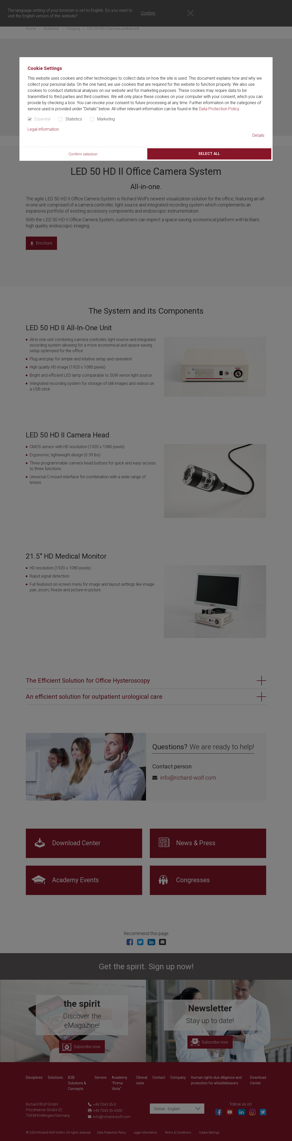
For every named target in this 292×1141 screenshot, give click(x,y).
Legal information (43, 129)
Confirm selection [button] (83, 154)
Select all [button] (209, 154)
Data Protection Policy (219, 108)
